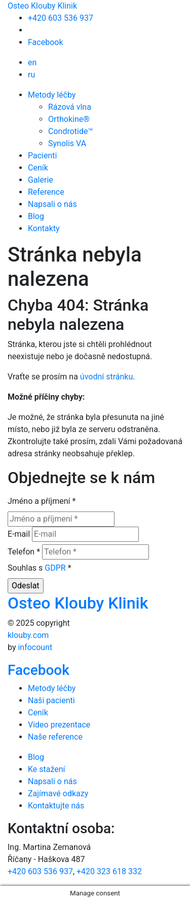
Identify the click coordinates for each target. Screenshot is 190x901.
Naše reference (55, 737)
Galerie (40, 180)
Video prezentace (59, 725)
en (32, 62)
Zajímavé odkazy (58, 793)
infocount (35, 647)
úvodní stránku (106, 376)
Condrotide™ (70, 131)
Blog (36, 216)
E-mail (19, 534)
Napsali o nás (52, 204)
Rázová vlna (69, 107)
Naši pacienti (51, 700)
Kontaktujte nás (56, 805)
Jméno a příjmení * (41, 501)
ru (31, 74)
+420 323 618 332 (109, 871)
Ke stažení (46, 769)
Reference (46, 192)
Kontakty (44, 228)
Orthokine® (69, 119)
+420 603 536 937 (60, 18)
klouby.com (28, 635)
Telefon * (24, 551)
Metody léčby (51, 95)
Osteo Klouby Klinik (42, 6)
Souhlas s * (39, 568)
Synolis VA (67, 143)
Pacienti (42, 155)
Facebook (45, 42)
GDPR (55, 568)
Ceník (38, 168)
